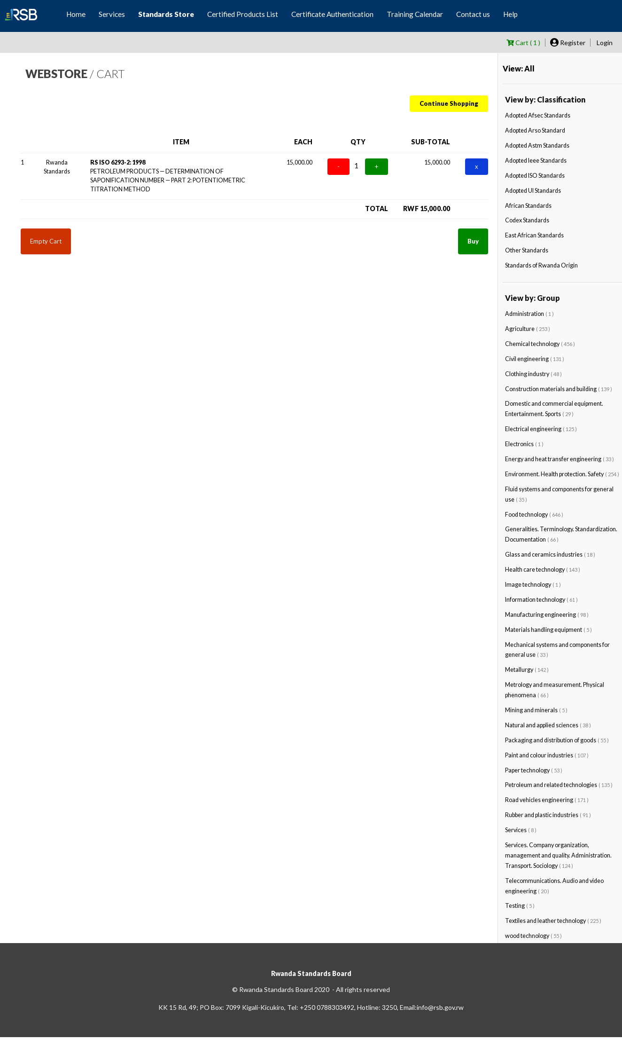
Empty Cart (46, 241)
